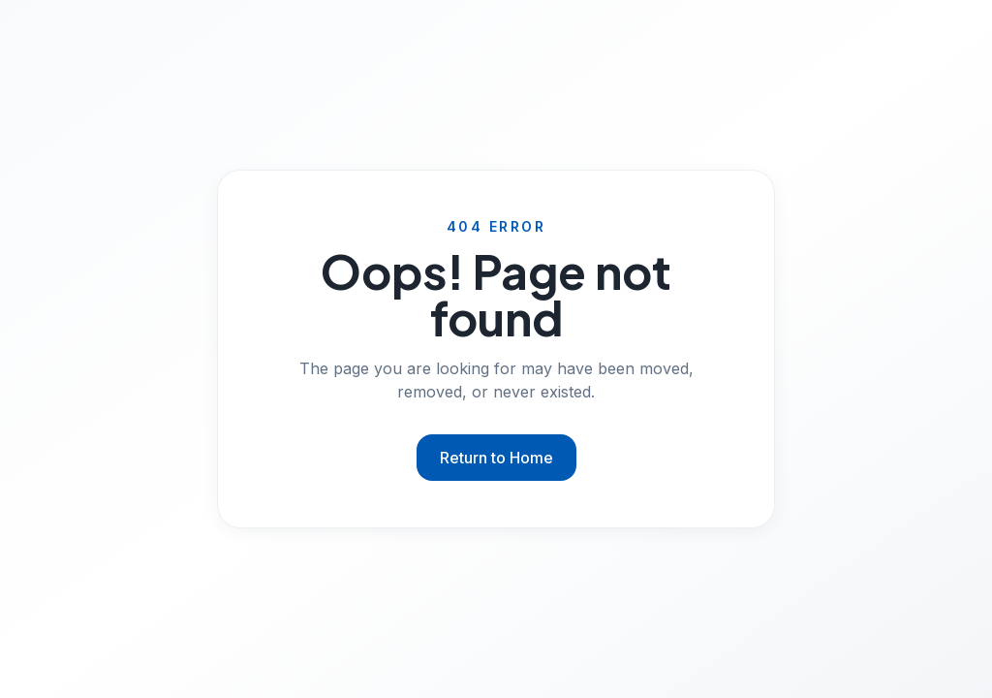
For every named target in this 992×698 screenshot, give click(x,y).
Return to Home (496, 457)
